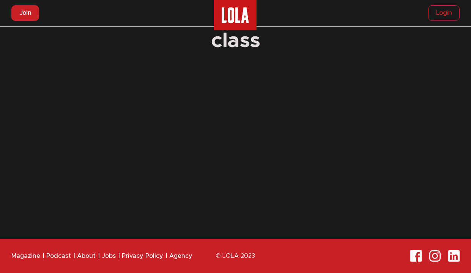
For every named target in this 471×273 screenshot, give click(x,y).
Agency (180, 256)
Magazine (25, 256)
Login (444, 13)
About (86, 256)
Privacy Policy (142, 256)
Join (25, 13)
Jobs (109, 256)
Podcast (58, 256)
